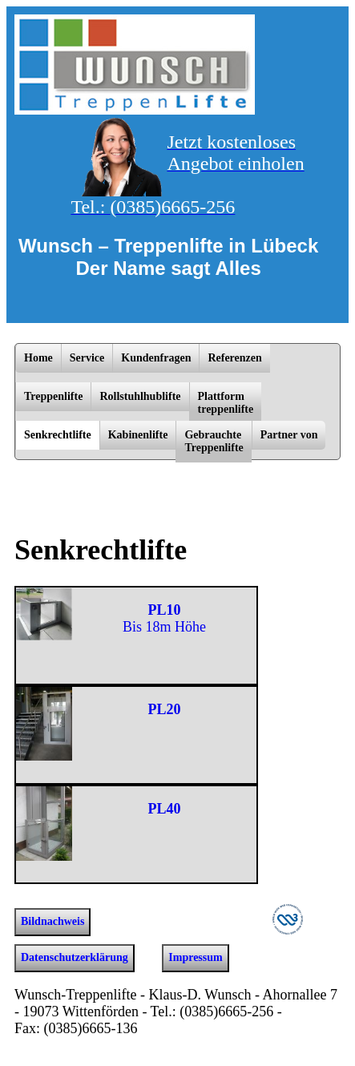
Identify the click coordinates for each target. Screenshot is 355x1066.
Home (38, 358)
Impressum (195, 957)
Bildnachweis (52, 921)
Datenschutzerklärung (74, 957)
